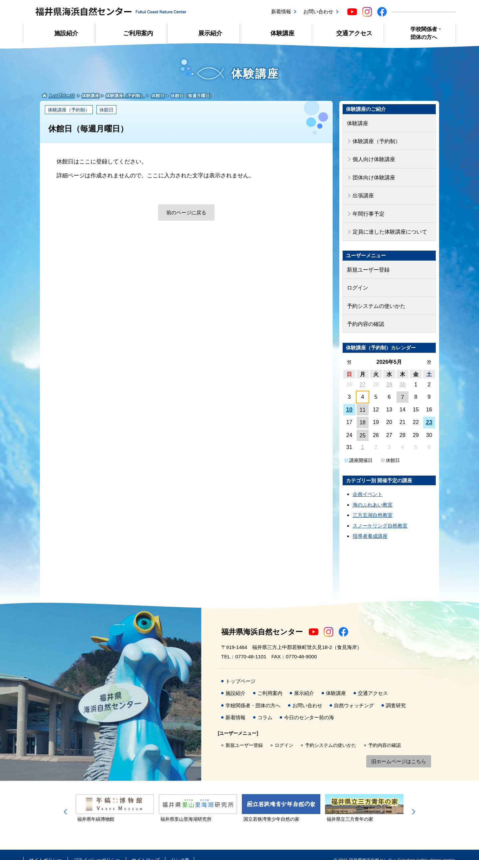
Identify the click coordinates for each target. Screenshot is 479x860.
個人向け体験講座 (373, 157)
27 (363, 374)
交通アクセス (354, 33)
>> (429, 351)
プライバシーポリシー (97, 849)
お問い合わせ (318, 11)
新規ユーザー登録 (367, 262)
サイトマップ (146, 849)
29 (389, 374)
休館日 (106, 109)
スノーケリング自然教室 (380, 515)
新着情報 (281, 11)
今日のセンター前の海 (309, 707)
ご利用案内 (138, 33)
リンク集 (180, 849)
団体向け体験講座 (373, 174)
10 (349, 399)
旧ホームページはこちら (398, 750)
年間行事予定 (368, 208)
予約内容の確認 (364, 314)
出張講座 (363, 191)
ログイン (357, 279)
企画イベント (368, 484)
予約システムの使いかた (374, 297)
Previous (66, 801)
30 (402, 374)
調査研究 (396, 695)
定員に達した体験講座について (387, 225)
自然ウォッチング (354, 695)
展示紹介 (210, 33)
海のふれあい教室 (373, 494)
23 (429, 412)
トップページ (240, 670)
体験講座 (282, 33)
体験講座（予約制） (69, 109)
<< (349, 351)
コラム (264, 707)
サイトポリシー (45, 849)
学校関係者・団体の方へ (426, 33)
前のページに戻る (186, 212)
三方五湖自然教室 (373, 505)
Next (412, 801)
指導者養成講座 (370, 526)
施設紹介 (66, 33)
